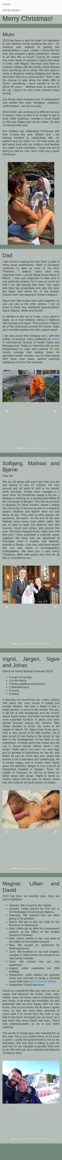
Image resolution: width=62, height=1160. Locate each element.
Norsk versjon (11, 10)
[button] (6, 203)
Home (6, 4)
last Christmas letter (42, 981)
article (56, 339)
